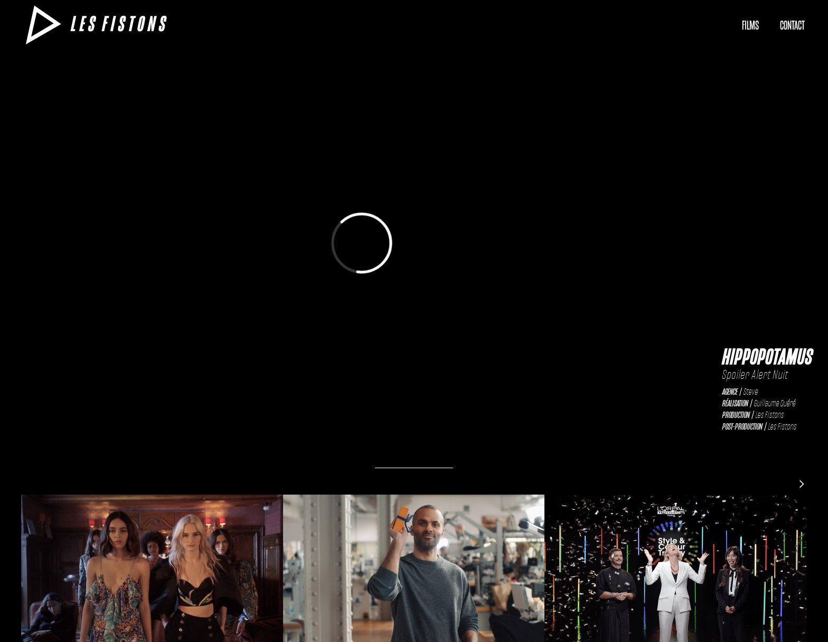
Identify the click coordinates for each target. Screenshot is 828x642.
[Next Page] (801, 483)
